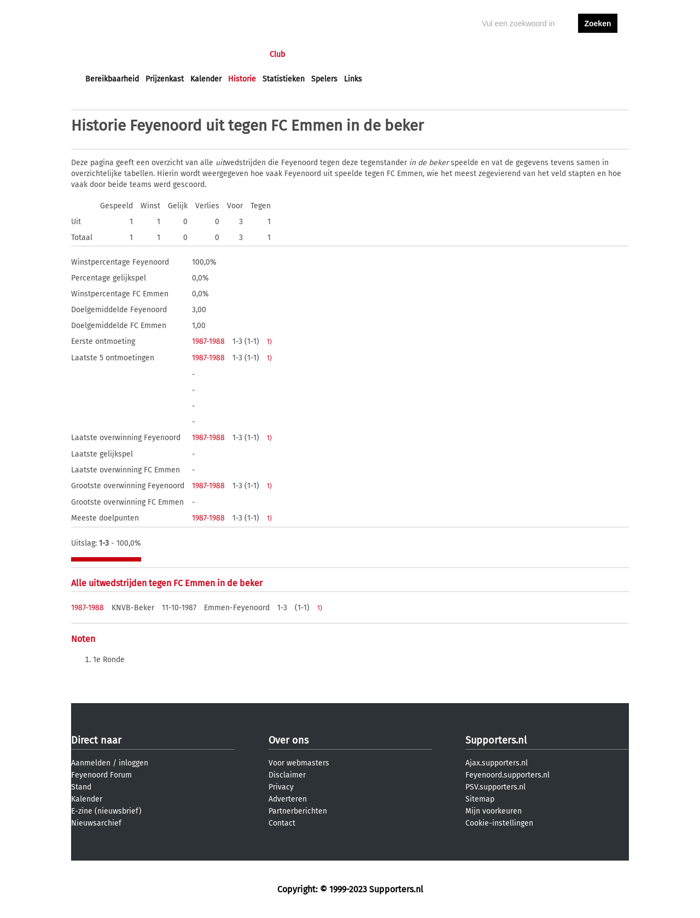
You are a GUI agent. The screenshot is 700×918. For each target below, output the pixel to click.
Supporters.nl (496, 740)
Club (277, 54)
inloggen (555, 54)
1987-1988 (208, 341)
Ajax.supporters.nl (496, 763)
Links (353, 79)
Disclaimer (287, 775)
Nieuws (152, 54)
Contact (282, 823)
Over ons (288, 740)
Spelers (324, 79)
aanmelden (597, 54)
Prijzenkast (164, 79)
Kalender (205, 79)
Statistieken (283, 79)
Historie (242, 79)
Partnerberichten (298, 811)
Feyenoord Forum (101, 775)
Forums (192, 54)
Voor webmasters (299, 763)
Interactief (237, 54)
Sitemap (479, 799)
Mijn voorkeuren (493, 811)
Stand (81, 787)
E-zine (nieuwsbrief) (106, 811)
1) (269, 342)
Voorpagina (105, 54)
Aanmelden (90, 763)
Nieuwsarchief (96, 823)
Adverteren (288, 799)
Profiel (310, 54)
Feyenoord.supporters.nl (507, 775)
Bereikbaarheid (112, 79)
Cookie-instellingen (499, 823)
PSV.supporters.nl (495, 787)
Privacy (281, 787)
